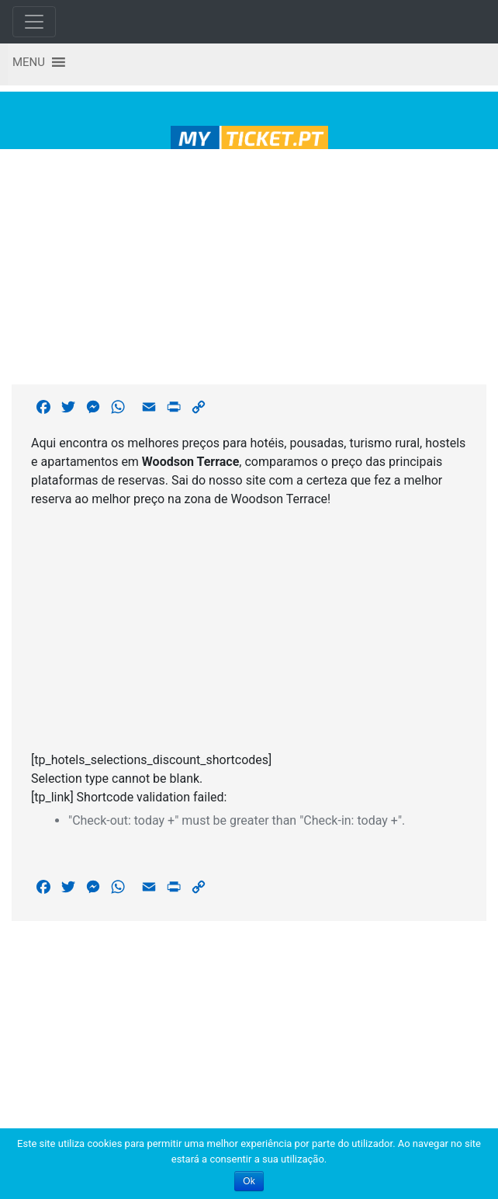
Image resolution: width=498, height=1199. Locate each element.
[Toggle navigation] (34, 21)
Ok (248, 1181)
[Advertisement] (249, 264)
